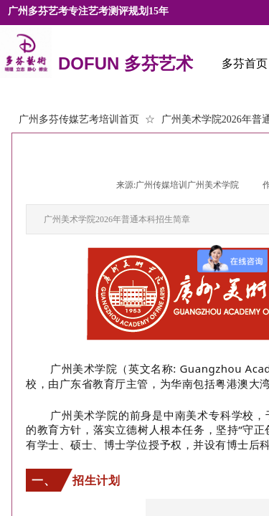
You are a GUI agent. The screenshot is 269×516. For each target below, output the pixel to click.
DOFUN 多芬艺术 (125, 64)
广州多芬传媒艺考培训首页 (79, 119)
